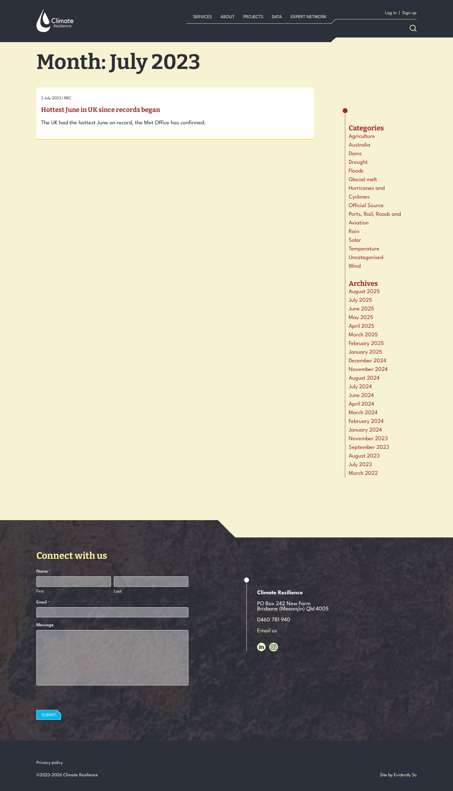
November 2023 (368, 438)
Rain (354, 231)
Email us (267, 630)
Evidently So (405, 775)
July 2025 (360, 300)
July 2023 (360, 464)
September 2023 (369, 447)
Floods (356, 171)
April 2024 (361, 404)
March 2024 (363, 412)
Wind (355, 266)
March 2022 (363, 473)
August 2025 (364, 291)
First (40, 591)
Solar (355, 240)
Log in (391, 13)
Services (202, 17)
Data (277, 17)
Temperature (364, 249)
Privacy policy (49, 763)
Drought (358, 162)
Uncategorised (366, 257)
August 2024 (364, 378)
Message (45, 625)
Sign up (409, 13)
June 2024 (361, 395)
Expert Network (308, 17)
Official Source (366, 205)
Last (117, 591)
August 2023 (364, 456)
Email (42, 603)
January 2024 (365, 430)
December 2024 (367, 360)
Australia (359, 145)
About (227, 17)
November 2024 (368, 369)
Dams (355, 153)
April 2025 (361, 326)
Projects (253, 17)
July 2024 (360, 386)
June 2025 (361, 309)
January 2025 (365, 352)
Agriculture (362, 136)
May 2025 (361, 317)
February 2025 (366, 343)
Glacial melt (363, 179)
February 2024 (366, 421)
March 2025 (363, 335)
